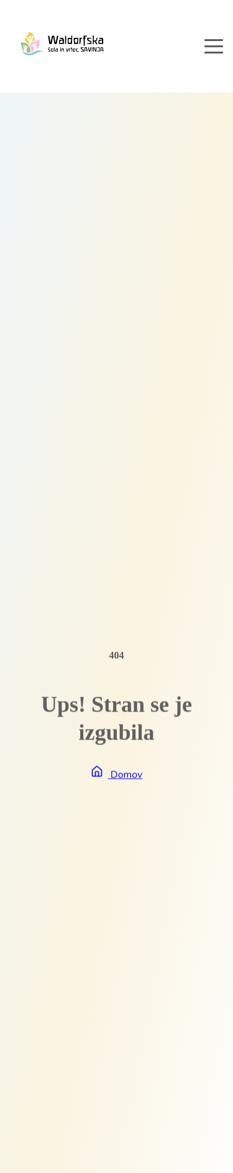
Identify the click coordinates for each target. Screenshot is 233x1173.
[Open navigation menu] (213, 46)
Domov (117, 775)
